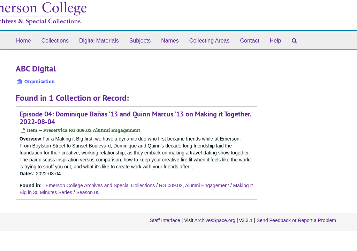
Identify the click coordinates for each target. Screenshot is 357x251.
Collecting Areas (209, 41)
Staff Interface (165, 220)
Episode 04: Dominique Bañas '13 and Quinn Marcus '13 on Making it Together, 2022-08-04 (135, 117)
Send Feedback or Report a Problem (296, 220)
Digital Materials (99, 41)
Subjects (140, 41)
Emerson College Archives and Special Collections (100, 185)
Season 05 (88, 192)
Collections (55, 41)
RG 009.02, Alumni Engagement (194, 185)
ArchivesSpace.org (214, 220)
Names (170, 41)
